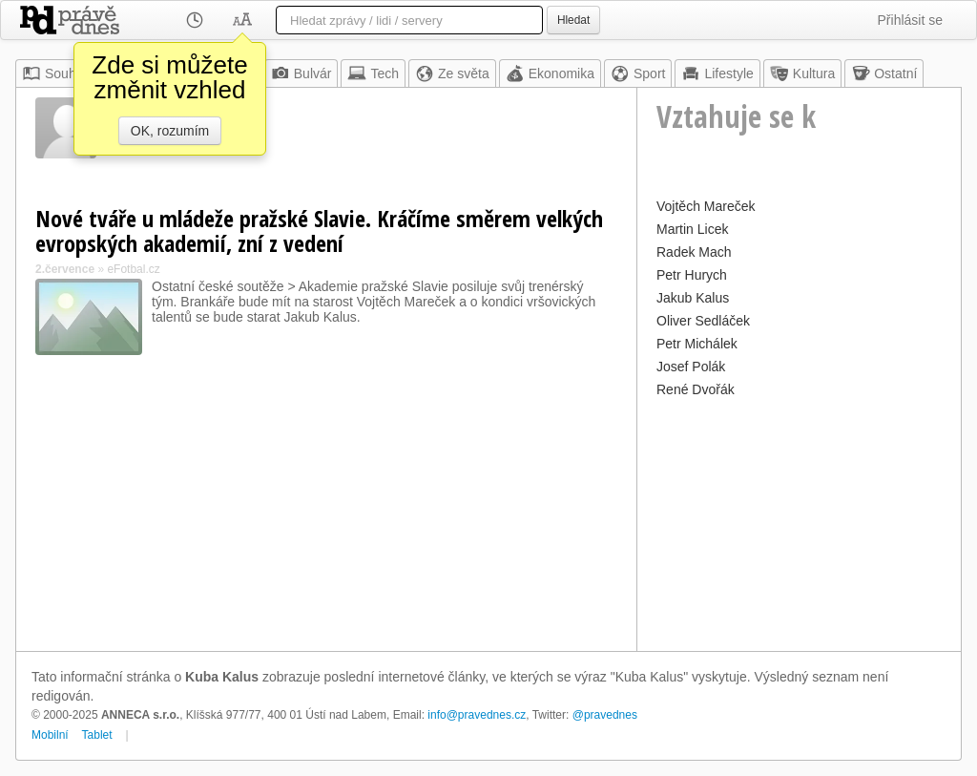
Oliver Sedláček (703, 320)
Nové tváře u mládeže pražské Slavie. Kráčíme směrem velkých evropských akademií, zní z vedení (319, 230)
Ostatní (884, 73)
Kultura (802, 73)
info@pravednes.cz (476, 715)
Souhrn (55, 73)
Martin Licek (692, 229)
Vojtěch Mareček (706, 206)
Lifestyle (717, 73)
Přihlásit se (910, 20)
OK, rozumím (170, 130)
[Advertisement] (799, 522)
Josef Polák (690, 366)
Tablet (97, 735)
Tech (373, 73)
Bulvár (301, 73)
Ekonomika (550, 73)
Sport (638, 73)
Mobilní (50, 735)
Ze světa (452, 73)
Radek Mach (694, 252)
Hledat (573, 20)
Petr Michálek (697, 343)
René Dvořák (695, 389)
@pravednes (604, 715)
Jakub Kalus (692, 297)
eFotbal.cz (133, 269)
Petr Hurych (691, 275)
